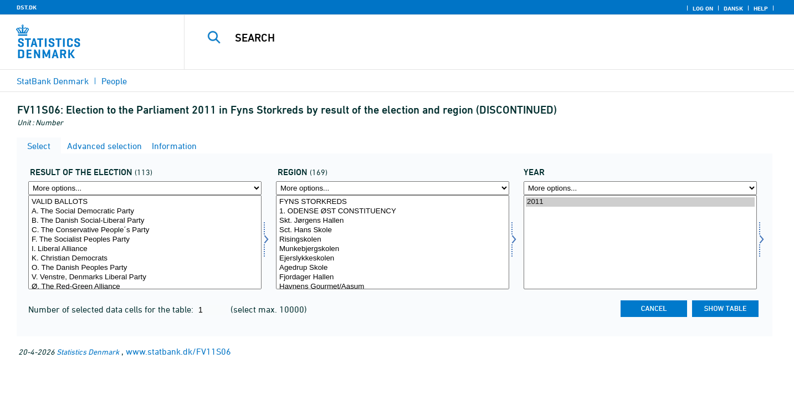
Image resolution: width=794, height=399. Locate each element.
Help (761, 8)
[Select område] (392, 242)
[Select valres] (145, 242)
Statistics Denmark (88, 351)
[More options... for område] (392, 188)
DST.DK (27, 7)
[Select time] (640, 242)
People (114, 81)
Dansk (733, 8)
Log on (703, 8)
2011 (640, 202)
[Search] (471, 38)
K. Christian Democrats (144, 258)
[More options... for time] (640, 188)
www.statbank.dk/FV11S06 (178, 351)
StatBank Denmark (53, 81)
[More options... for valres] (145, 188)
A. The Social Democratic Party (144, 211)
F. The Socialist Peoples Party (144, 239)
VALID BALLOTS (144, 202)
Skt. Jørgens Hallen (392, 221)
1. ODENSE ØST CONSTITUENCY (392, 211)
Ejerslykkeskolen (392, 258)
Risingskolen (392, 239)
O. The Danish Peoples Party (144, 268)
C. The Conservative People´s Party (144, 230)
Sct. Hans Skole (392, 230)
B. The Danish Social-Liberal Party (144, 221)
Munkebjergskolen (392, 249)
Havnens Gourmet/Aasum (392, 286)
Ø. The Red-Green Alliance (144, 286)
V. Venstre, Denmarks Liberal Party (144, 277)
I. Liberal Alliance (144, 249)
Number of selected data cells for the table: (112, 309)
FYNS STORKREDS (392, 202)
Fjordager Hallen (392, 277)
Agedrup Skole (392, 268)
